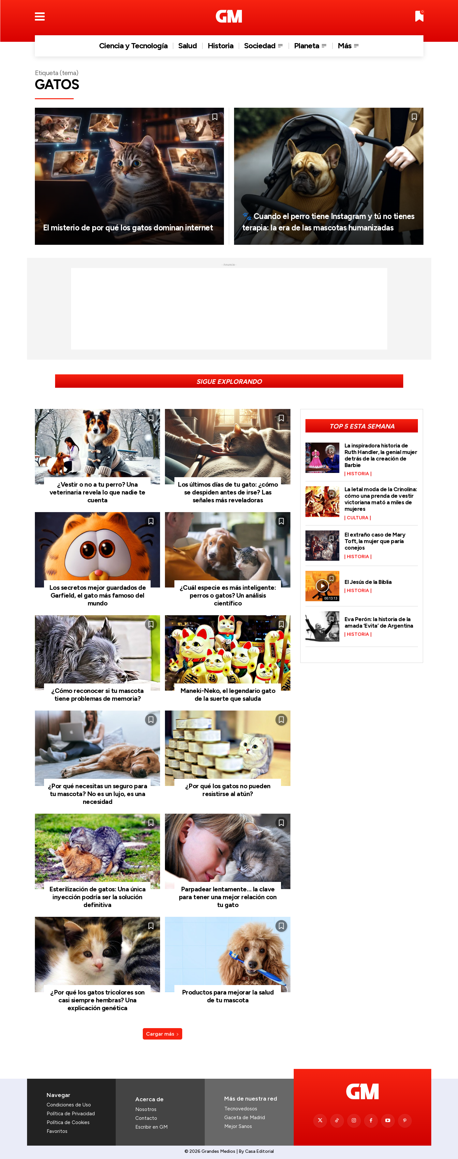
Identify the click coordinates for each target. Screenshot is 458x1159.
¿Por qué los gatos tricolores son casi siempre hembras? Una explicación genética (97, 1000)
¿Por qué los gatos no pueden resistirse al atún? (228, 790)
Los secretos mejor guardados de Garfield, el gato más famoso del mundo (97, 595)
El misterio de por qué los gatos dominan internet (116, 221)
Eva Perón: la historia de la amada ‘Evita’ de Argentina (379, 622)
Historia (358, 474)
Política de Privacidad (71, 1114)
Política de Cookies (68, 1122)
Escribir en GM (151, 1127)
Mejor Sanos (238, 1126)
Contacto (146, 1118)
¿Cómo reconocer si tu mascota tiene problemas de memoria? (97, 694)
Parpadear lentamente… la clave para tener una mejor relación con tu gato (228, 897)
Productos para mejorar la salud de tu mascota (228, 996)
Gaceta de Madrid (244, 1117)
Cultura (357, 518)
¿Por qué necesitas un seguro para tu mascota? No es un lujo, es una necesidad (97, 794)
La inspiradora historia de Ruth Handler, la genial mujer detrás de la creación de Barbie (381, 455)
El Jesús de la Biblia (369, 582)
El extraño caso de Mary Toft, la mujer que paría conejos (375, 541)
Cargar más (162, 1034)
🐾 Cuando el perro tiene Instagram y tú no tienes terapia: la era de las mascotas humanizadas (326, 215)
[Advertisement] (229, 309)
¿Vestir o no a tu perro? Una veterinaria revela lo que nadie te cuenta (97, 492)
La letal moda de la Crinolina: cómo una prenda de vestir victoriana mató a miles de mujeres (381, 499)
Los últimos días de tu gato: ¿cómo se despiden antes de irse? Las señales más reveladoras (228, 492)
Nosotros (145, 1109)
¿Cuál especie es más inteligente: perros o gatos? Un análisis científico (228, 595)
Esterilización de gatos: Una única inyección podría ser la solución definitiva (97, 897)
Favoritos (57, 1131)
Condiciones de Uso (69, 1105)
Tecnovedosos (240, 1109)
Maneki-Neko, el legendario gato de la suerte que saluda (227, 694)
